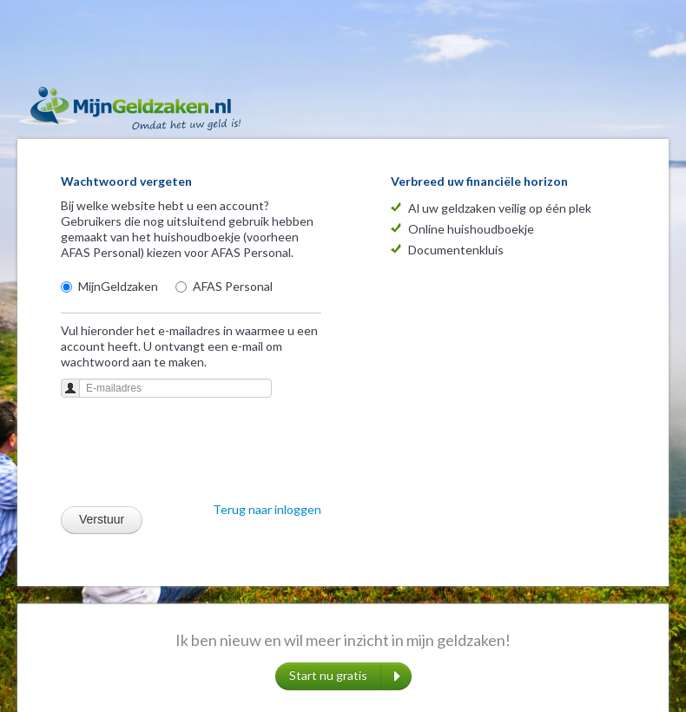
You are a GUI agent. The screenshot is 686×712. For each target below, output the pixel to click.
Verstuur (101, 519)
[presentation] (193, 455)
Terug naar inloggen (267, 509)
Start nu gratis (344, 676)
